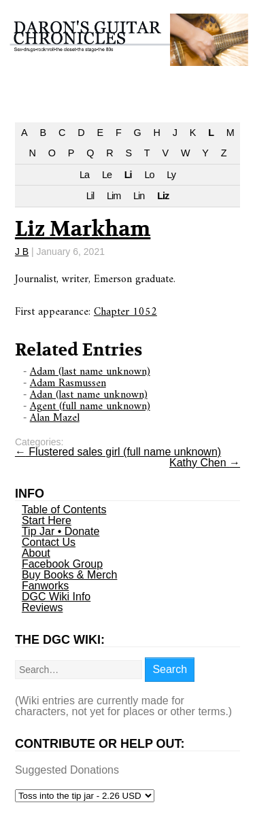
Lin (138, 195)
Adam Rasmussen (68, 383)
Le (107, 174)
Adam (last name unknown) (90, 371)
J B (22, 251)
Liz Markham (82, 229)
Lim (113, 195)
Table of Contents (64, 509)
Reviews (42, 607)
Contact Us (48, 542)
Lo (149, 174)
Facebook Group (62, 564)
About (36, 553)
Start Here (46, 520)
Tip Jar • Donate (60, 531)
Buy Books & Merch (70, 575)
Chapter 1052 (125, 312)
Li (128, 174)
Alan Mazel (55, 418)
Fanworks (45, 585)
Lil (90, 195)
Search (169, 669)
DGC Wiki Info (56, 596)
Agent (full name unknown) (90, 406)
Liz (163, 195)
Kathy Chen (204, 462)
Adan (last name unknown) (89, 395)
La (84, 174)
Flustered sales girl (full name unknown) (118, 452)
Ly (171, 174)
